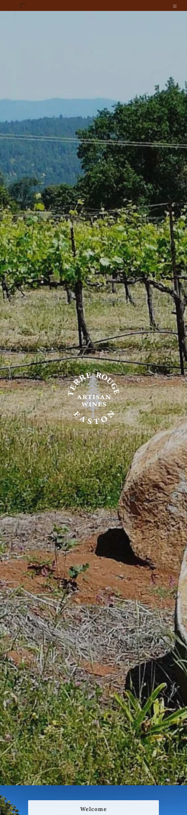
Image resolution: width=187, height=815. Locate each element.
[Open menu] (175, 5)
